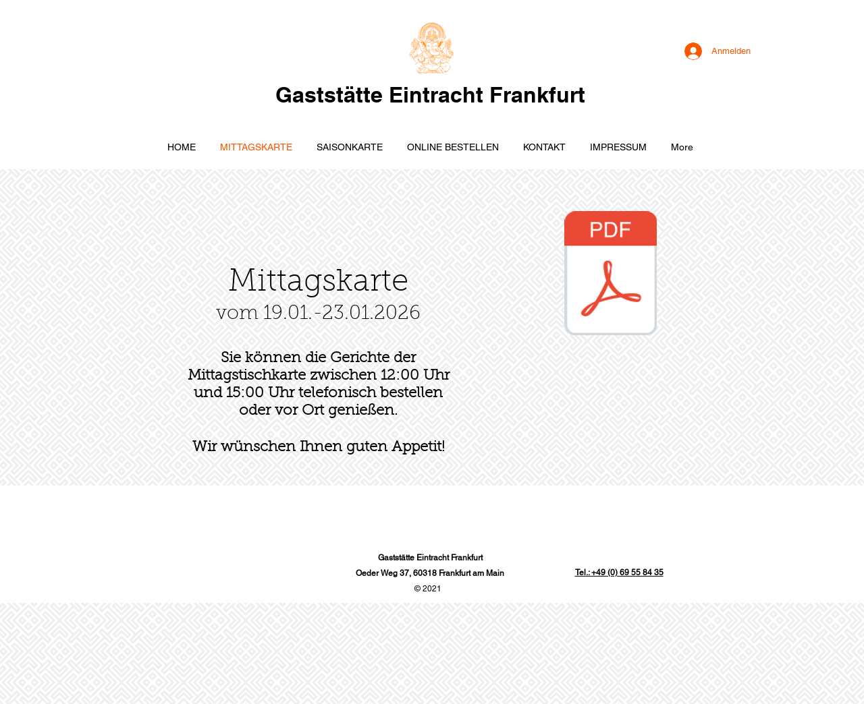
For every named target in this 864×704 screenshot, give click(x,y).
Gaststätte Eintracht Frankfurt (430, 94)
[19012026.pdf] (610, 274)
